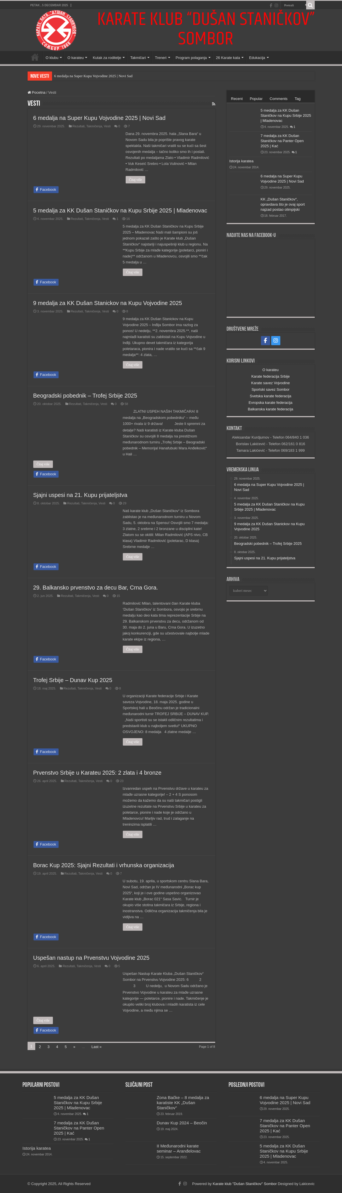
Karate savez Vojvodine (270, 383)
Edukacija (257, 58)
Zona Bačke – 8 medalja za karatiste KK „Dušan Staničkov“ (183, 1102)
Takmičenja (94, 126)
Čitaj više (135, 180)
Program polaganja (191, 58)
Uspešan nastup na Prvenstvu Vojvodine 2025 (91, 958)
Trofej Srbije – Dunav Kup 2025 (72, 680)
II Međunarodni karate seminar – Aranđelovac (179, 1148)
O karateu (75, 58)
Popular (256, 99)
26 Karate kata (228, 58)
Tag (297, 99)
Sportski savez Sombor (271, 389)
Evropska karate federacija (271, 402)
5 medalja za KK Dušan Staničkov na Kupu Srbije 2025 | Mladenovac (120, 210)
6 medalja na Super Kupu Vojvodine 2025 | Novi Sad (93, 76)
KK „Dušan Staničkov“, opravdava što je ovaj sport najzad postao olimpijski (283, 204)
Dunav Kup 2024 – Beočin (182, 1122)
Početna (35, 57)
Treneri (161, 58)
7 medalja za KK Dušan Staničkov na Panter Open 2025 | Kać (282, 141)
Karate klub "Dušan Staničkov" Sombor (245, 1184)
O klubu (52, 58)
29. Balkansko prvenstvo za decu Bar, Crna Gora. (95, 587)
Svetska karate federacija (270, 396)
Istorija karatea (241, 161)
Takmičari (138, 58)
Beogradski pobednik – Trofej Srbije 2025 (85, 395)
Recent (237, 99)
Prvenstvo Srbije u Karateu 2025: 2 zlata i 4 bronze (97, 773)
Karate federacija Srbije (270, 376)
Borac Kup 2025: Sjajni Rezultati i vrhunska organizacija (103, 865)
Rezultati (78, 126)
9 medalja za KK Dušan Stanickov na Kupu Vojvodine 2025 (107, 303)
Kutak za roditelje (107, 58)
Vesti (107, 126)
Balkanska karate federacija (270, 409)
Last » (96, 1047)
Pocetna (36, 92)
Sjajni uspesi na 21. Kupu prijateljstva (80, 495)
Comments (279, 99)
